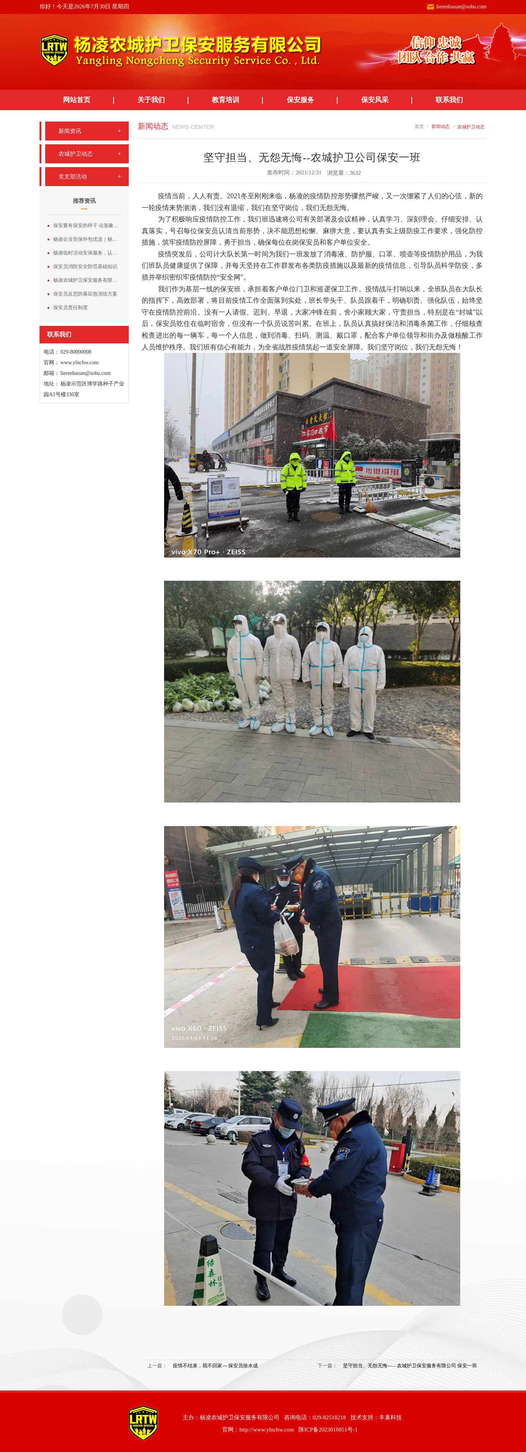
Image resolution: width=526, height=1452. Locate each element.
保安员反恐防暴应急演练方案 (85, 294)
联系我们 (449, 100)
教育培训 (225, 100)
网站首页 (76, 100)
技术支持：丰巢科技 (376, 1417)
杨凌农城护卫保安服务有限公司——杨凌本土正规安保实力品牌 (87, 280)
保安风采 (375, 100)
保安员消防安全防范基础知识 (85, 266)
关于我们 (151, 100)
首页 (419, 126)
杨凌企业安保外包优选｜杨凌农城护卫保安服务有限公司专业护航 (87, 239)
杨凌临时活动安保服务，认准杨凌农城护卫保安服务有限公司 (87, 253)
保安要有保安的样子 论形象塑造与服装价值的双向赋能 (87, 225)
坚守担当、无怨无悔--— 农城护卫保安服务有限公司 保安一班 (410, 1365)
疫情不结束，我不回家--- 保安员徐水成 (215, 1365)
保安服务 (300, 100)
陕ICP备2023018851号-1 (328, 1430)
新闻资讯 (69, 131)
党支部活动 (72, 177)
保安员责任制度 (70, 307)
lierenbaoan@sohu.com (461, 6)
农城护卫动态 (75, 154)
